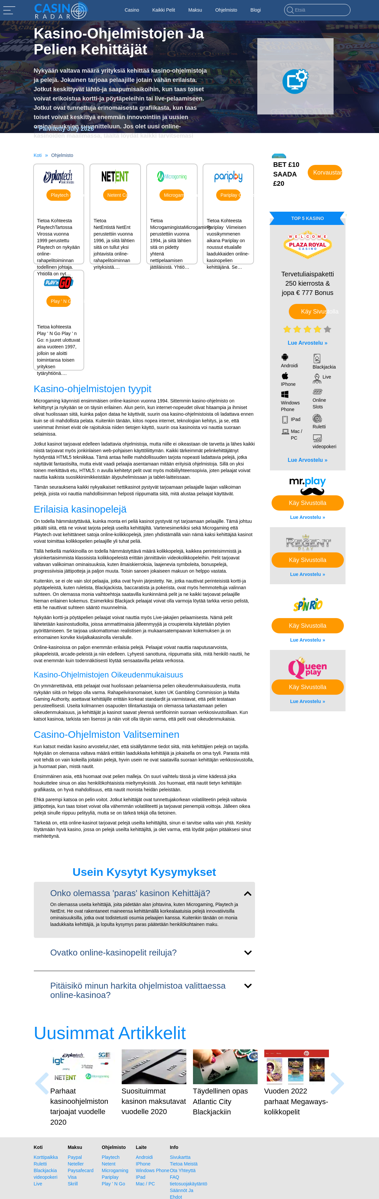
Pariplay (228, 214)
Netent (115, 214)
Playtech (59, 214)
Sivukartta (180, 1157)
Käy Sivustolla (314, 311)
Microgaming (172, 214)
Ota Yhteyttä (183, 1170)
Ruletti (40, 1163)
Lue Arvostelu (305, 343)
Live (38, 1183)
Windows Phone (152, 1170)
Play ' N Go (59, 320)
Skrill (73, 1183)
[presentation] (42, 1083)
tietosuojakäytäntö (187, 1183)
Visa (72, 1177)
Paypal (75, 1157)
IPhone (143, 1163)
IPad (141, 1177)
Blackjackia (45, 1170)
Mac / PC (145, 1183)
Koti (38, 155)
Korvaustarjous (327, 172)
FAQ (174, 1177)
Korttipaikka (46, 1157)
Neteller (76, 1163)
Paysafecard (81, 1170)
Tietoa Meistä (184, 1163)
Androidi (144, 1157)
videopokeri (46, 1177)
